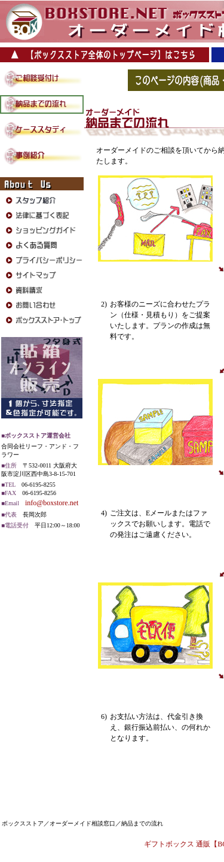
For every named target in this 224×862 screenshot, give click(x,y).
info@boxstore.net (51, 503)
